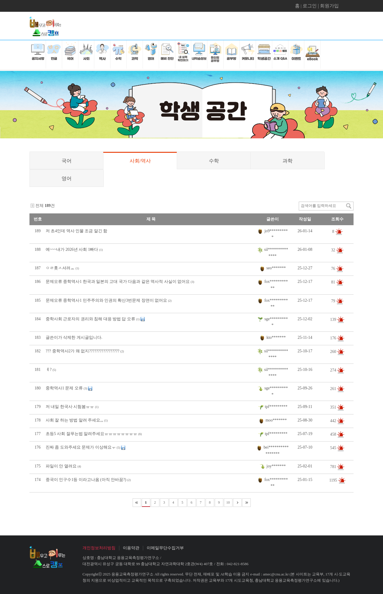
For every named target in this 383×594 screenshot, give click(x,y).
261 (333, 388)
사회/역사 (140, 161)
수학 (214, 161)
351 (333, 407)
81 (333, 282)
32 (333, 250)
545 (333, 448)
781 (333, 466)
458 (333, 434)
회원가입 (329, 5)
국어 (67, 161)
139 (333, 319)
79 (333, 300)
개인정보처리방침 (98, 548)
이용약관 (131, 548)
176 (333, 338)
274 (333, 370)
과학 (288, 161)
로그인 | (311, 5)
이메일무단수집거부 (165, 548)
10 (228, 502)
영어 (67, 178)
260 (333, 351)
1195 (333, 480)
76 (333, 268)
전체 (39, 205)
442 (333, 421)
